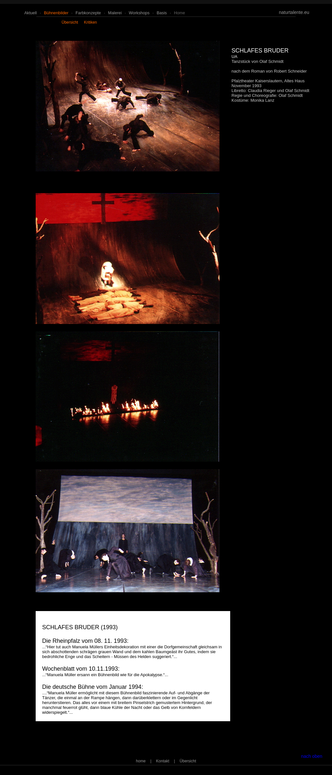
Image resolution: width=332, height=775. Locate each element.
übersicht (70, 22)
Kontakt (162, 761)
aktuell (30, 12)
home (179, 12)
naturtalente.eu (294, 12)
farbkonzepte (88, 12)
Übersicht (188, 761)
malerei (115, 12)
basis (162, 12)
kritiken (90, 22)
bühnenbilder (56, 12)
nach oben (311, 756)
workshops (139, 12)
